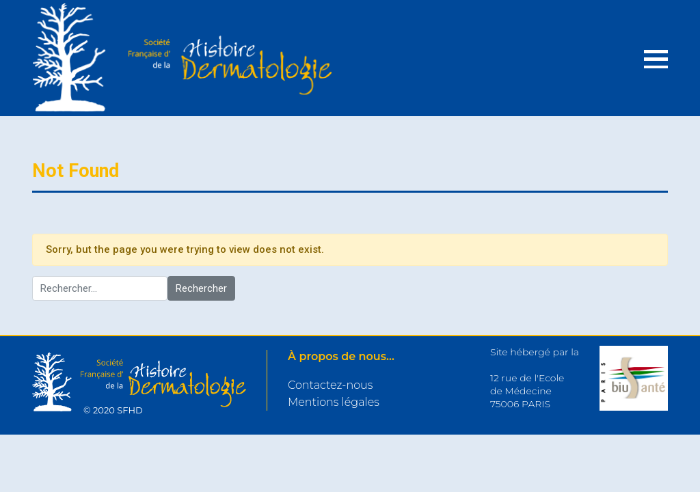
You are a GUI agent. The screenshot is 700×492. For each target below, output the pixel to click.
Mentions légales (333, 402)
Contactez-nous (330, 385)
